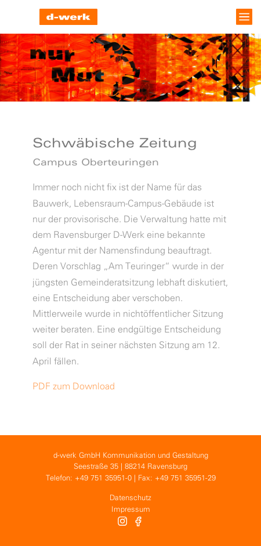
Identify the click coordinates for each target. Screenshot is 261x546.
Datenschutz (130, 498)
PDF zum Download (73, 386)
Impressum (130, 510)
